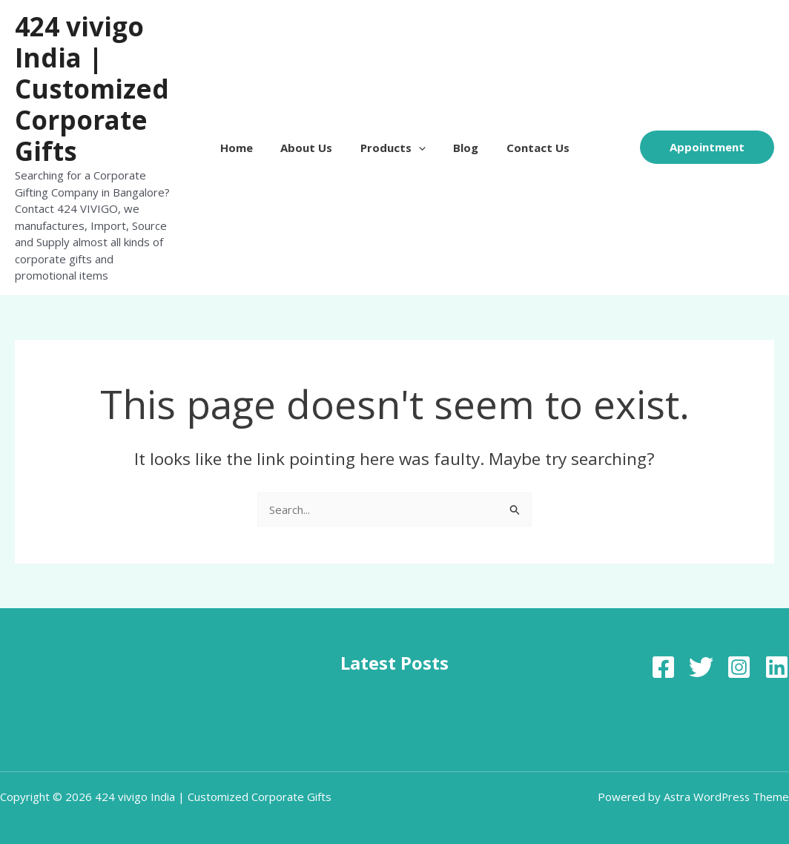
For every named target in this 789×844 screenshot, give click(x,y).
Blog (460, 139)
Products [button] (393, 139)
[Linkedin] (777, 651)
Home (247, 139)
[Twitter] (701, 651)
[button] (419, 139)
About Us (312, 139)
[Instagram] (739, 651)
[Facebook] (663, 651)
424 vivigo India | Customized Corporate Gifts (92, 88)
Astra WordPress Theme (725, 779)
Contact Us (526, 139)
